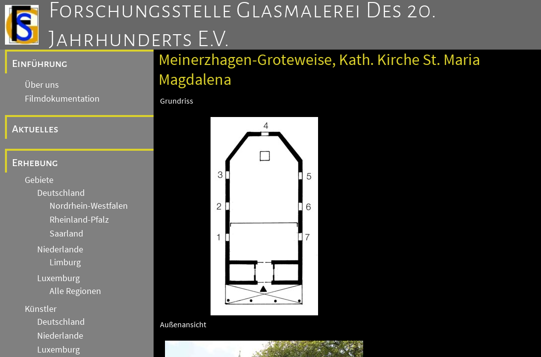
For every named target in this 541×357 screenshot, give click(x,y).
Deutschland (61, 192)
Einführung (39, 63)
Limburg (65, 262)
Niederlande (60, 249)
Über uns (42, 84)
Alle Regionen (75, 291)
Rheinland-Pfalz (79, 219)
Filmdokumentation (62, 98)
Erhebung (35, 162)
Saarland (66, 233)
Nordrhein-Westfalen (89, 205)
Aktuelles (35, 128)
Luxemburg (58, 278)
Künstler (40, 308)
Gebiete (39, 180)
